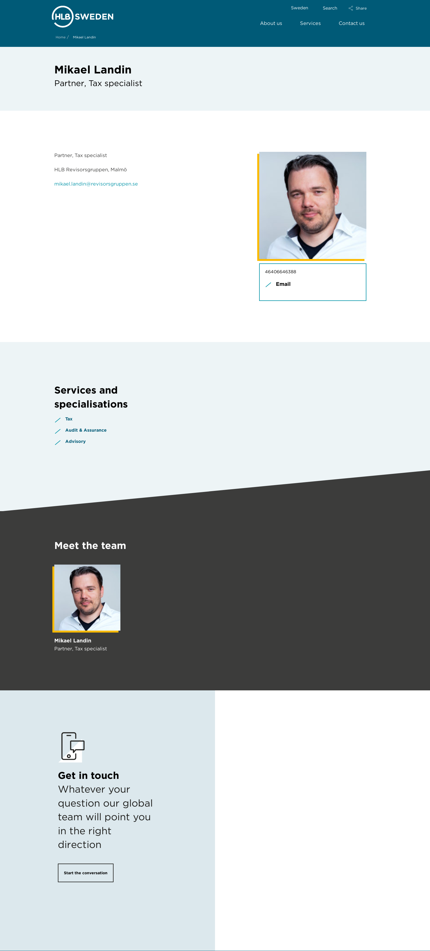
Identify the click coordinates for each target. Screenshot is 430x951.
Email (283, 284)
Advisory (75, 441)
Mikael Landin (72, 640)
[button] (362, 8)
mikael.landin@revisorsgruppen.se (96, 184)
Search (330, 8)
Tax (68, 419)
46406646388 (280, 271)
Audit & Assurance (86, 430)
